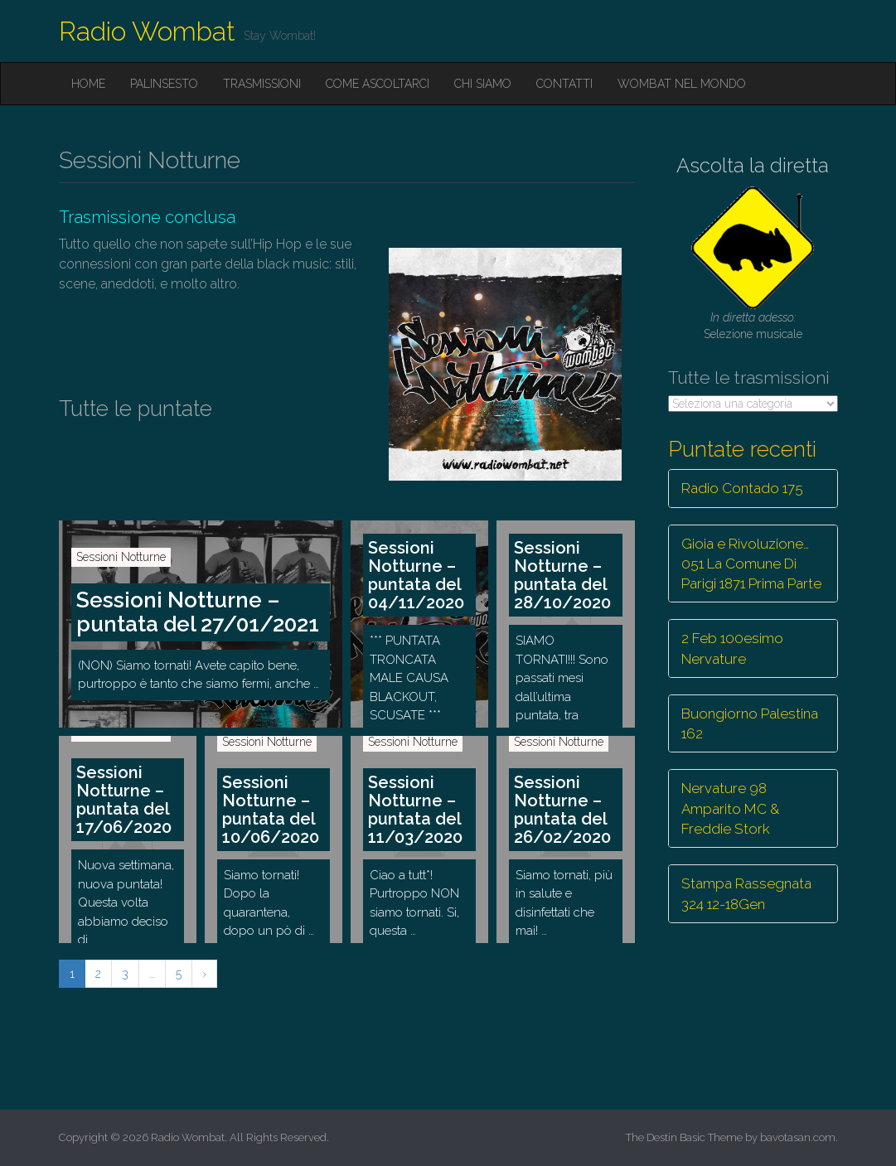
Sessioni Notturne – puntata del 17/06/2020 (124, 799)
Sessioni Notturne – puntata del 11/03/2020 (415, 809)
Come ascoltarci (377, 83)
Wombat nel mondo (682, 83)
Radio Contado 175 (742, 488)
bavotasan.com (797, 1137)
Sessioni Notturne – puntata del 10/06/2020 (270, 809)
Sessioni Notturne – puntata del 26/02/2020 (562, 809)
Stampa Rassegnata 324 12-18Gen (746, 893)
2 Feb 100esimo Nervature (732, 648)
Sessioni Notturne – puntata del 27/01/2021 (197, 612)
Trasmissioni (262, 83)
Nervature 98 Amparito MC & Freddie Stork (730, 808)
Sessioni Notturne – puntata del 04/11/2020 (416, 575)
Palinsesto (164, 83)
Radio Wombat (147, 31)
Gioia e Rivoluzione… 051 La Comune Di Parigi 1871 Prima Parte (751, 564)
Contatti (564, 83)
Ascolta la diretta (752, 165)
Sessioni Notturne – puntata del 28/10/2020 (562, 575)
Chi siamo (482, 83)
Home (88, 83)
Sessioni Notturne (121, 557)
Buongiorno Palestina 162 (749, 723)
